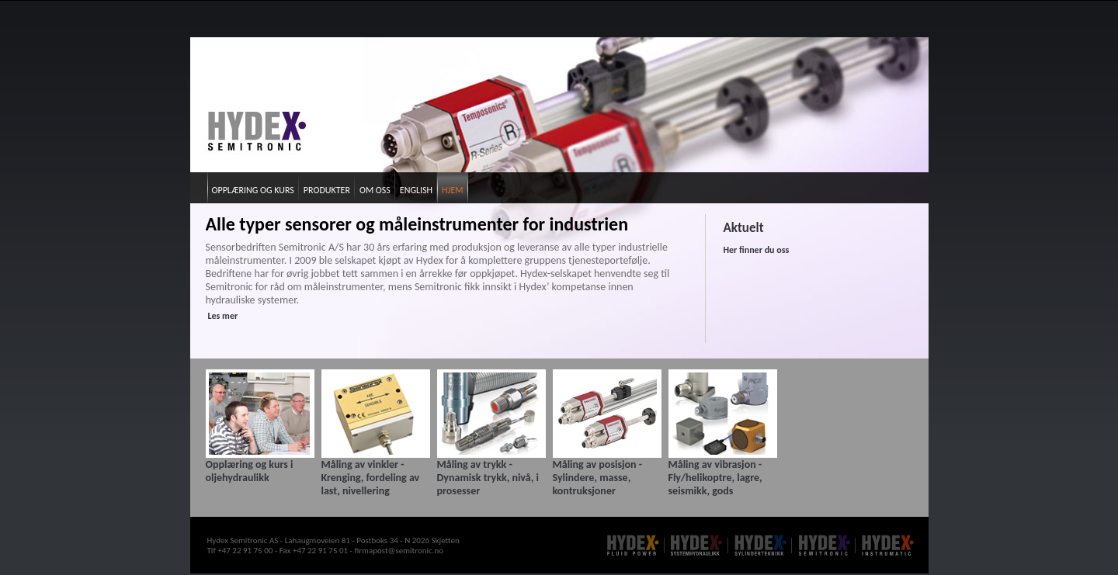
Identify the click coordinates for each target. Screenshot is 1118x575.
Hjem (452, 190)
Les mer (223, 315)
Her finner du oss (757, 249)
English (416, 190)
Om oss (375, 190)
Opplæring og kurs (253, 190)
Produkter (327, 190)
